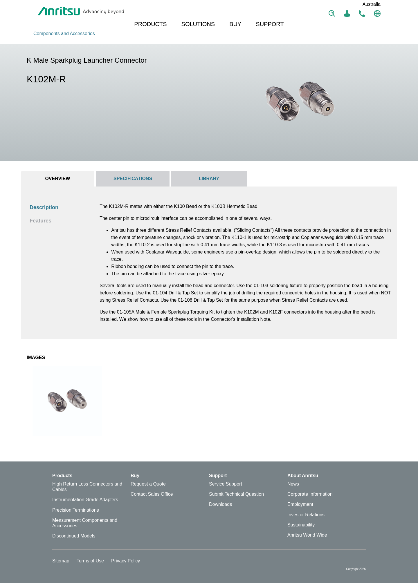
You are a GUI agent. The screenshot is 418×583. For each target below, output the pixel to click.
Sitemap (60, 560)
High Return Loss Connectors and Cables (87, 486)
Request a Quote (148, 483)
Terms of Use (90, 560)
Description (44, 207)
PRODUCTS (150, 24)
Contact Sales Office (152, 494)
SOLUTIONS (198, 24)
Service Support (225, 483)
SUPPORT (270, 24)
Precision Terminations (75, 510)
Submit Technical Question (236, 494)
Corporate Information (310, 494)
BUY (235, 24)
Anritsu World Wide (307, 535)
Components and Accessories (64, 33)
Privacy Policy (125, 560)
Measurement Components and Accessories (84, 523)
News (293, 483)
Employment (300, 504)
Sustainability (301, 524)
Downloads (220, 504)
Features (40, 221)
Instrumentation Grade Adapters (85, 499)
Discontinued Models (74, 535)
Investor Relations (306, 514)
